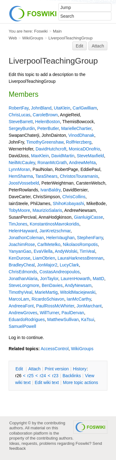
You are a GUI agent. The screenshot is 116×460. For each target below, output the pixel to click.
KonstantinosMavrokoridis (54, 223)
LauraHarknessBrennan (80, 258)
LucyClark (69, 264)
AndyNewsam (78, 285)
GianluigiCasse (88, 217)
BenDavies (52, 285)
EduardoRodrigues (27, 319)
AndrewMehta (82, 162)
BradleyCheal (22, 264)
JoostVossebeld (24, 183)
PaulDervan (73, 312)
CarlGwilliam (85, 107)
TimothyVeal (20, 292)
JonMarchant (88, 305)
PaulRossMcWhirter (55, 305)
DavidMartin (63, 155)
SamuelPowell (22, 326)
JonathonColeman (26, 237)
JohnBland (41, 107)
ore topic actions (80, 382)
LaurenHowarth (75, 278)
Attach (98, 45)
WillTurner (49, 312)
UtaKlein (62, 107)
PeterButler (48, 128)
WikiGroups (32, 38)
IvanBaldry (51, 189)
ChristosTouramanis (79, 176)
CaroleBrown (45, 114)
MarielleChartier (76, 128)
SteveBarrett (21, 121)
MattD (98, 278)
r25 (30, 375)
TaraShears (46, 176)
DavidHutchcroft (51, 148)
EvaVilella (43, 251)
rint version (57, 368)
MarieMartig (46, 292)
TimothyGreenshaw (44, 142)
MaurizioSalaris (47, 210)
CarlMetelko (49, 244)
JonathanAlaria (23, 278)
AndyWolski (66, 251)
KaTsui (87, 319)
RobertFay (18, 107)
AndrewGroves (23, 312)
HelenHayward (23, 230)
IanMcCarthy (79, 299)
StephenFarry (90, 237)
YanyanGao (20, 251)
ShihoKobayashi (68, 203)
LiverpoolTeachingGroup (71, 38)
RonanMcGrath (52, 162)
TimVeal (87, 251)
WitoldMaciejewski (77, 292)
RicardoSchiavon (48, 299)
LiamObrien (44, 258)
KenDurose (19, 258)
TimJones (18, 223)
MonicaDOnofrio (84, 148)
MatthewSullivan (63, 319)
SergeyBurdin (22, 128)
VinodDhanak (81, 135)
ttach (34, 368)
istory (80, 368)
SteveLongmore (24, 285)
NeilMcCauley (22, 162)
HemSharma (21, 176)
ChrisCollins (74, 196)
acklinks (71, 375)
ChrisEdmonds (23, 271)
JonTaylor (49, 278)
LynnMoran (19, 169)
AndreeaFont (21, 305)
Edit (79, 45)
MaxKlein (40, 155)
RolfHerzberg (78, 142)
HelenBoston (47, 121)
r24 (43, 375)
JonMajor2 (47, 264)
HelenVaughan (60, 237)
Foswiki (41, 31)
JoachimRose (22, 244)
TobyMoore (19, 210)
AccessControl (54, 348)
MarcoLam (19, 299)
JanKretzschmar (55, 230)
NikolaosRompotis (80, 244)
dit (19, 368)
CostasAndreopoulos (60, 271)
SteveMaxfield (90, 155)
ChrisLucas (19, 114)
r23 (55, 375)
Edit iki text (47, 382)
